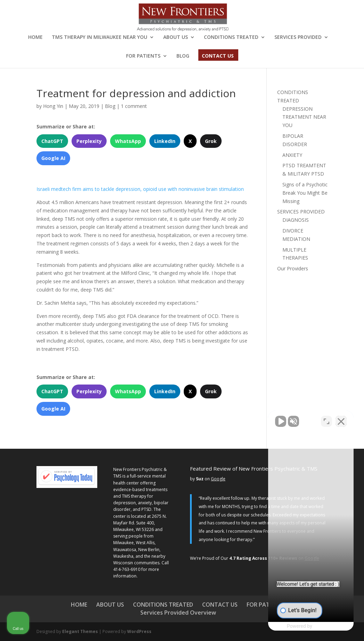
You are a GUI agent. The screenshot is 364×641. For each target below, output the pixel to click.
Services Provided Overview (178, 612)
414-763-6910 (126, 569)
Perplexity (89, 141)
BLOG (182, 56)
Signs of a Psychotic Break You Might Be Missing (305, 192)
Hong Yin (53, 106)
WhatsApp (128, 141)
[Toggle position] (326, 419)
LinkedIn (164, 141)
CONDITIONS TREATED (231, 37)
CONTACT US (218, 56)
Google (218, 479)
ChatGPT (52, 141)
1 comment (134, 106)
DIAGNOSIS (295, 220)
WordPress (139, 631)
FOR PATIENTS (143, 56)
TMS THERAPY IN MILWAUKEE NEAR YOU (99, 37)
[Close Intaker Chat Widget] (341, 419)
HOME (35, 37)
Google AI (53, 158)
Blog (110, 106)
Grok (211, 141)
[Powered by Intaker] (304, 626)
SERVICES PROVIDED (298, 37)
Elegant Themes (80, 631)
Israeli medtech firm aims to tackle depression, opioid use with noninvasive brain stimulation (140, 189)
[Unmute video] (241, 419)
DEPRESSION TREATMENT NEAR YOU (304, 117)
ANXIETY (292, 155)
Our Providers (292, 268)
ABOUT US (175, 37)
